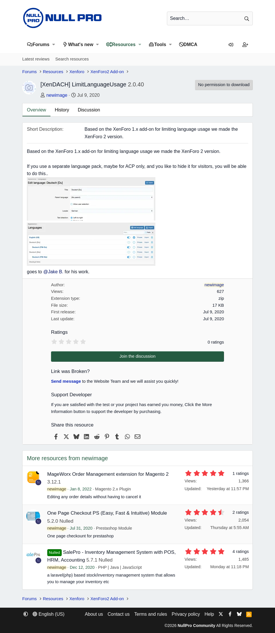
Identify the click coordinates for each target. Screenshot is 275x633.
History (62, 109)
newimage (56, 95)
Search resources (72, 59)
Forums (41, 44)
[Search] (210, 18)
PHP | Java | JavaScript (120, 567)
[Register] (245, 45)
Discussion (89, 109)
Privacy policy (186, 614)
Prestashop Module (114, 528)
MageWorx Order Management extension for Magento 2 (108, 474)
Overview (36, 109)
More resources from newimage (67, 458)
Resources (123, 44)
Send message (66, 381)
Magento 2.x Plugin (113, 489)
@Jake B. (53, 271)
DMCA (190, 44)
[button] (53, 44)
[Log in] (231, 45)
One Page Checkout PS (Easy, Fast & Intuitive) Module (107, 513)
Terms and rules (150, 614)
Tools (160, 44)
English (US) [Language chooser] (48, 614)
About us (94, 614)
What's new (80, 44)
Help (209, 614)
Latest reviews (36, 59)
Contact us (118, 614)
